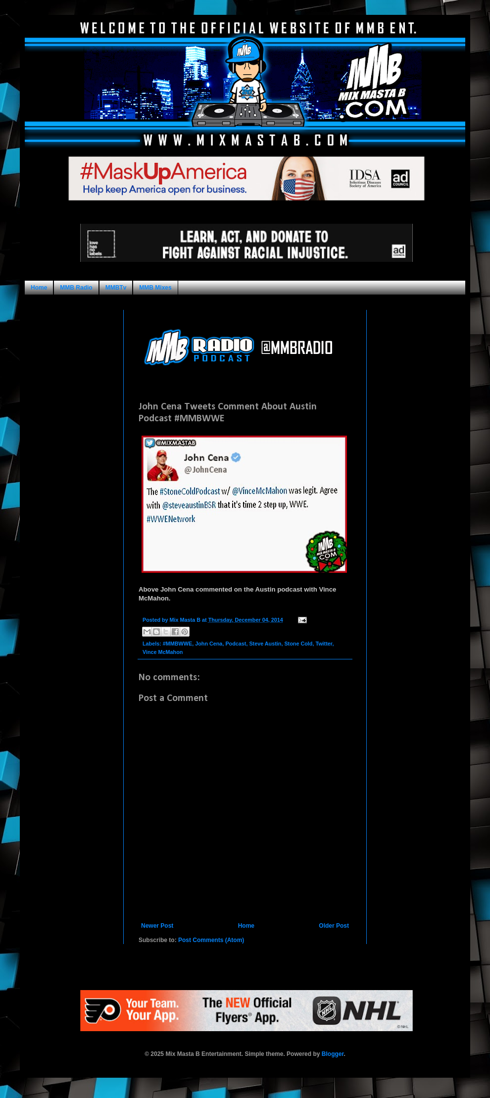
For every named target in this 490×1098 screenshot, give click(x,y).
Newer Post (157, 925)
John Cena (208, 644)
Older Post (334, 925)
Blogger (333, 1053)
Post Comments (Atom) (211, 940)
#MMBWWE (177, 644)
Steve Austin (265, 644)
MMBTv (116, 287)
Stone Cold (298, 644)
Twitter (323, 644)
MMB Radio (76, 287)
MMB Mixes (155, 287)
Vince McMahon (163, 652)
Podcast (235, 644)
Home (39, 287)
